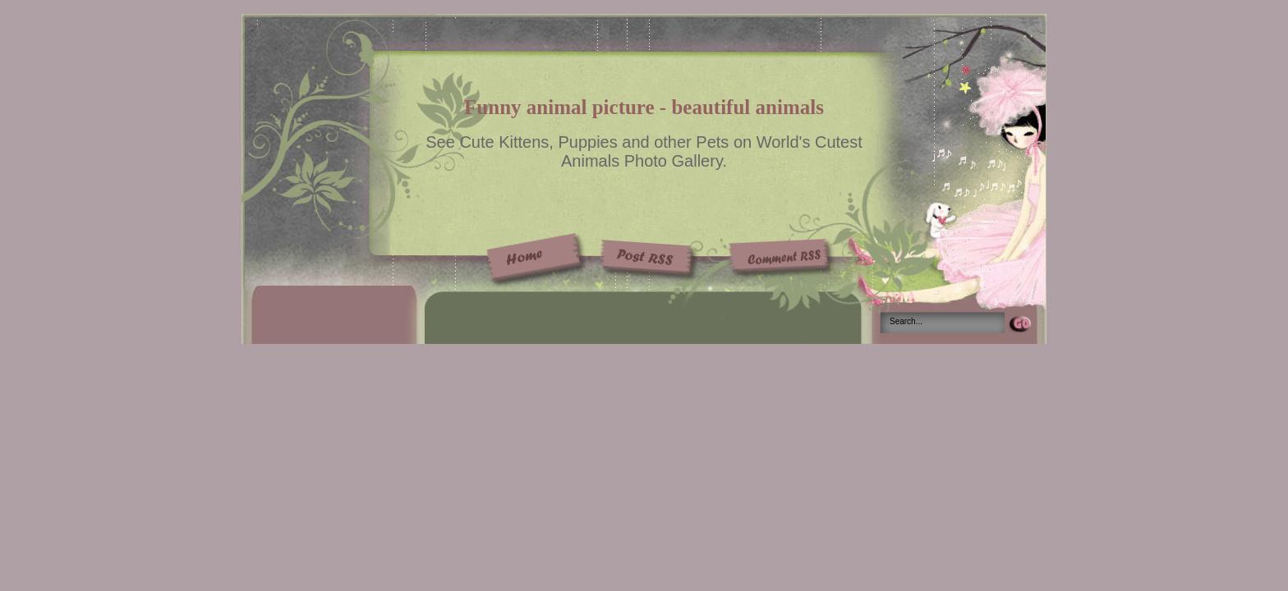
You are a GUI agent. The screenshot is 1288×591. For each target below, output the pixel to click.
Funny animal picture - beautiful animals (644, 107)
